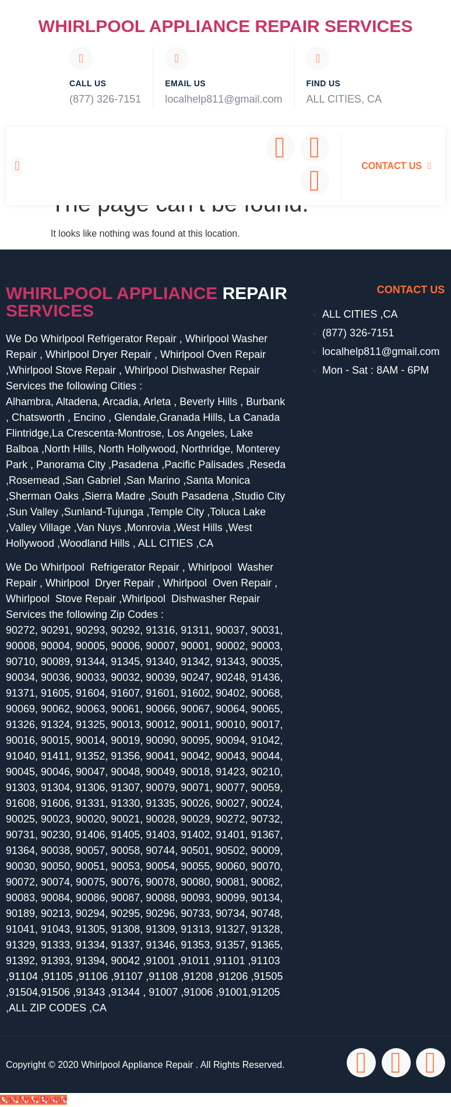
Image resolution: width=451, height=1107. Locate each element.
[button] (17, 166)
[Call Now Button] (33, 1100)
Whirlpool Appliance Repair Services (225, 26)
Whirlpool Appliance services (146, 301)
